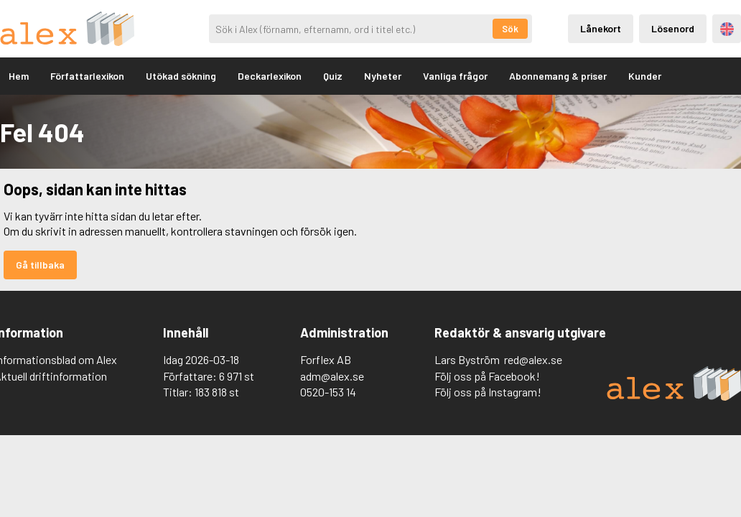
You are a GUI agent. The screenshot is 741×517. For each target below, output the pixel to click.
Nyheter (382, 76)
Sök (510, 28)
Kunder (644, 76)
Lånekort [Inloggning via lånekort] (600, 28)
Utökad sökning (181, 76)
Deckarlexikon (270, 76)
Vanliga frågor (455, 76)
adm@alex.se (332, 376)
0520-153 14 (328, 392)
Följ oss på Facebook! (487, 376)
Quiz (332, 76)
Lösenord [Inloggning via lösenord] (672, 28)
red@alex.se (533, 359)
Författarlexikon (87, 76)
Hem (19, 76)
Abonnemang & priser (558, 76)
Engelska (727, 29)
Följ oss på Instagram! (487, 392)
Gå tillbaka (40, 264)
